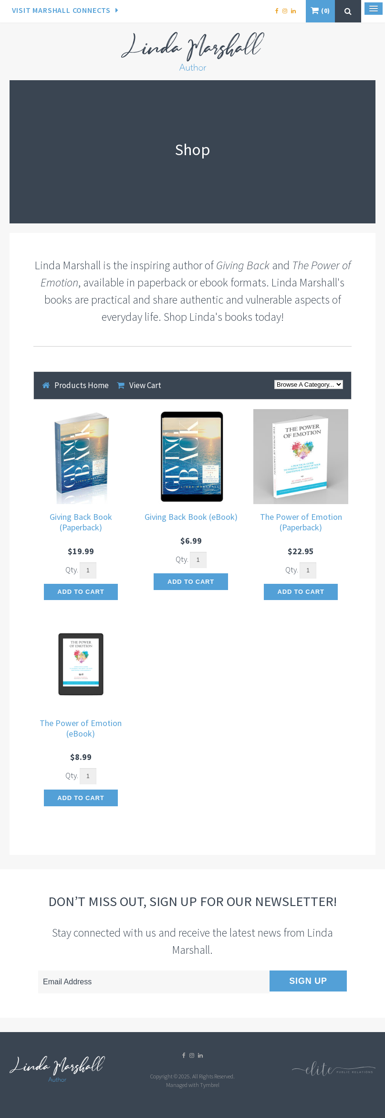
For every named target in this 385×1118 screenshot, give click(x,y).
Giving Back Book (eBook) (191, 516)
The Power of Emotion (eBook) (81, 728)
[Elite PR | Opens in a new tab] (333, 1073)
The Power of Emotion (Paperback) (301, 522)
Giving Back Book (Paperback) (81, 522)
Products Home (81, 385)
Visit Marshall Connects (61, 10)
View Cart (145, 385)
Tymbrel (209, 1084)
